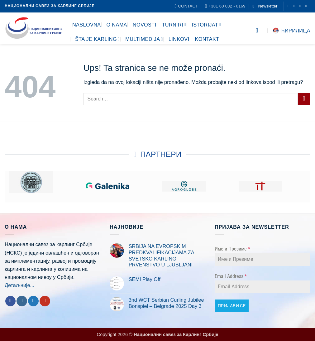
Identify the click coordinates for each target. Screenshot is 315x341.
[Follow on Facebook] (289, 6)
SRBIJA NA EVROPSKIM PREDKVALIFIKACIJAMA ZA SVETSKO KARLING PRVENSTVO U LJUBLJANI (161, 255)
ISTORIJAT (206, 24)
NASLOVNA (86, 24)
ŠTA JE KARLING (97, 39)
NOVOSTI (144, 24)
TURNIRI (174, 24)
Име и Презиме (232, 249)
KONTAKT (207, 39)
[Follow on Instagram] (295, 6)
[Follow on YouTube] (307, 6)
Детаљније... (19, 285)
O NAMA (116, 24)
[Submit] (304, 99)
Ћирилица (291, 30)
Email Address (231, 276)
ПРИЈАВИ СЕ (232, 305)
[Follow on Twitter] (301, 6)
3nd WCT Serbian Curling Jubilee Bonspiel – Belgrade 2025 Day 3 (166, 303)
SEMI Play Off (144, 279)
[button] (265, 6)
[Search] (259, 30)
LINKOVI (179, 39)
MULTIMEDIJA (144, 39)
